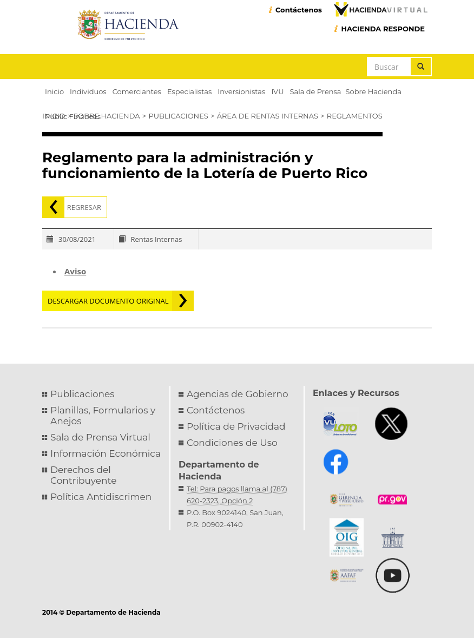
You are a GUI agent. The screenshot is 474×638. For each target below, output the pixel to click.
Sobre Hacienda (107, 115)
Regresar (84, 207)
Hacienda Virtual (380, 9)
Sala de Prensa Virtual (100, 437)
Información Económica (105, 453)
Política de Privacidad (236, 426)
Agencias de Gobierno (237, 394)
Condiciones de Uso (232, 442)
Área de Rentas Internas (267, 115)
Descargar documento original (108, 301)
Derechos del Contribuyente (83, 475)
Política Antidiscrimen (101, 496)
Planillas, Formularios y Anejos (102, 415)
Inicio (53, 115)
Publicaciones (178, 115)
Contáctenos (298, 9)
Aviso (75, 271)
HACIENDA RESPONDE (383, 28)
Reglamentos (355, 115)
